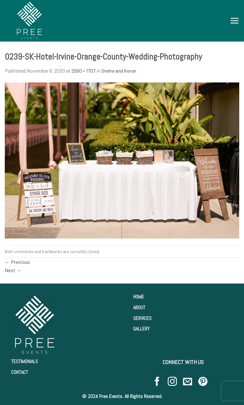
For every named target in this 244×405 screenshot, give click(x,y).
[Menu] (234, 20)
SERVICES (142, 318)
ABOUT (139, 307)
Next (13, 270)
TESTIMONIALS (24, 361)
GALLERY (141, 328)
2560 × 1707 (83, 71)
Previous (17, 262)
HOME (138, 296)
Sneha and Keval (118, 71)
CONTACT (19, 372)
